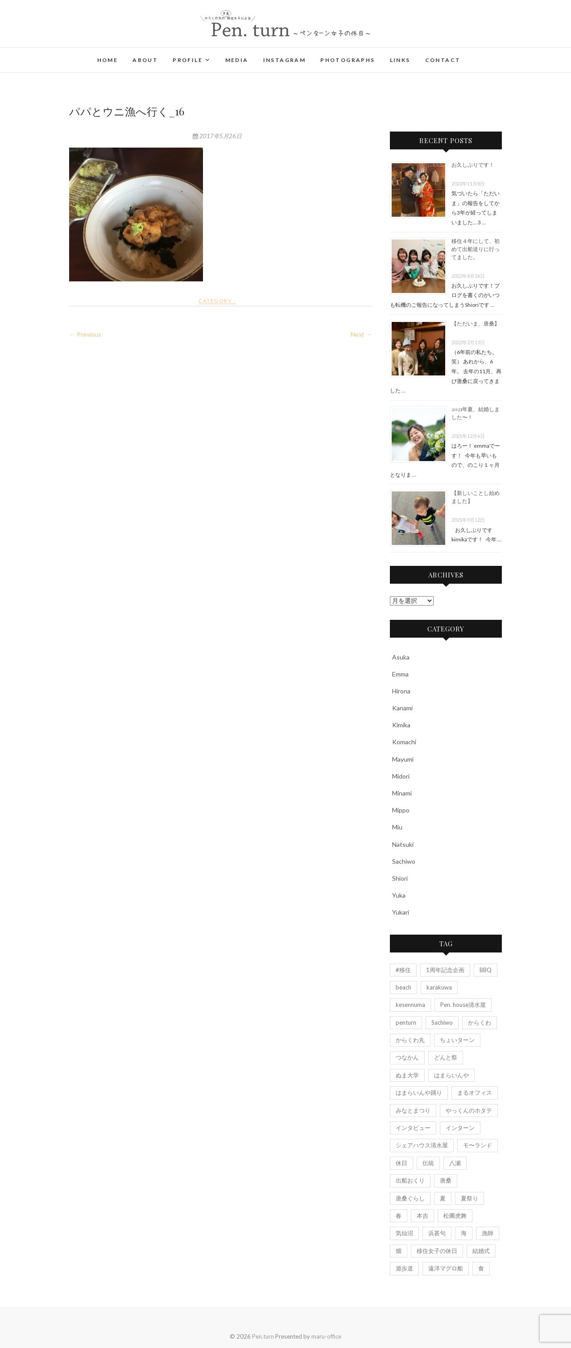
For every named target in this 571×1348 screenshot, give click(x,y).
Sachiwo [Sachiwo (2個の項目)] (442, 1022)
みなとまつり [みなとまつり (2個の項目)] (413, 1110)
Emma (400, 674)
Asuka (401, 657)
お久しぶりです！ (472, 164)
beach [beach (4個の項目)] (403, 987)
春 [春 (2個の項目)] (398, 1215)
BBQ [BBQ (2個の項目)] (486, 969)
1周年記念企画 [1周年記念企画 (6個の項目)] (445, 969)
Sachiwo (403, 861)
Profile (188, 60)
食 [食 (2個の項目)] (481, 1268)
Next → (361, 334)
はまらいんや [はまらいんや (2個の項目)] (451, 1075)
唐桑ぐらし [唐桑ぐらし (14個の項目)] (410, 1198)
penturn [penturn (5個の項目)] (406, 1022)
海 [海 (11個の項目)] (464, 1233)
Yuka (398, 895)
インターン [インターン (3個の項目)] (460, 1127)
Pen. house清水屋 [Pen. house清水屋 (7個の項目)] (463, 1004)
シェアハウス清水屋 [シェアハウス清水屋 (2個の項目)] (422, 1145)
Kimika (401, 725)
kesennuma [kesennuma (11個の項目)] (410, 1004)
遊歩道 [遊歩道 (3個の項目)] (404, 1268)
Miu (397, 827)
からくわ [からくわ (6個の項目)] (479, 1022)
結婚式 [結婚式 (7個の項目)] (481, 1250)
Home (107, 60)
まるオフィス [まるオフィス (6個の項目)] (474, 1092)
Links (400, 60)
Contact (443, 60)
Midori (401, 776)
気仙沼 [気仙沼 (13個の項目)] (404, 1233)
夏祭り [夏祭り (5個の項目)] (469, 1198)
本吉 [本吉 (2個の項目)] (422, 1215)
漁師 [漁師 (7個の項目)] (487, 1233)
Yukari (400, 912)
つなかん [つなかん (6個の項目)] (407, 1057)
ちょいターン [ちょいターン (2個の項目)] (457, 1039)
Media (236, 60)
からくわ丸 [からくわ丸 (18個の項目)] (410, 1039)
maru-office (326, 1336)
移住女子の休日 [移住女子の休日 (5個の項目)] (437, 1250)
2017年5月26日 (217, 136)
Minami (402, 793)
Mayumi (403, 759)
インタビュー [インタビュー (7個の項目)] (413, 1127)
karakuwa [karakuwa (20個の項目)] (439, 987)
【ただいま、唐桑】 (475, 323)
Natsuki (403, 844)
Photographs (347, 60)
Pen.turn (263, 1336)
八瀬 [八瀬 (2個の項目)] (455, 1163)
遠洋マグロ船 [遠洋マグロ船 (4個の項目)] (445, 1268)
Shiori (400, 878)
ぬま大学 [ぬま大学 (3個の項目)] (407, 1075)
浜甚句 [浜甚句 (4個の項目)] (437, 1233)
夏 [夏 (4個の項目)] (443, 1198)
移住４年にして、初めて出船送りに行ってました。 (475, 248)
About (145, 60)
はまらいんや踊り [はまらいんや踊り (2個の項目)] (419, 1092)
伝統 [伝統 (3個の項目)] (428, 1163)
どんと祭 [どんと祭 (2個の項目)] (445, 1057)
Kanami (402, 708)
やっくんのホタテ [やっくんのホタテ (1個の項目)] (469, 1110)
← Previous (85, 334)
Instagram (284, 60)
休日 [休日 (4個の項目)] (401, 1163)
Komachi (404, 742)
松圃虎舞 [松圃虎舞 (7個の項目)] (455, 1215)
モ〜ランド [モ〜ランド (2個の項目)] (477, 1145)
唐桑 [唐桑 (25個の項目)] (445, 1180)
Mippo (401, 810)
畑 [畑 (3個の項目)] (398, 1250)
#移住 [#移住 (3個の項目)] (403, 969)
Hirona (401, 691)
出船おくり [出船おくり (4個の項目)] (410, 1180)
